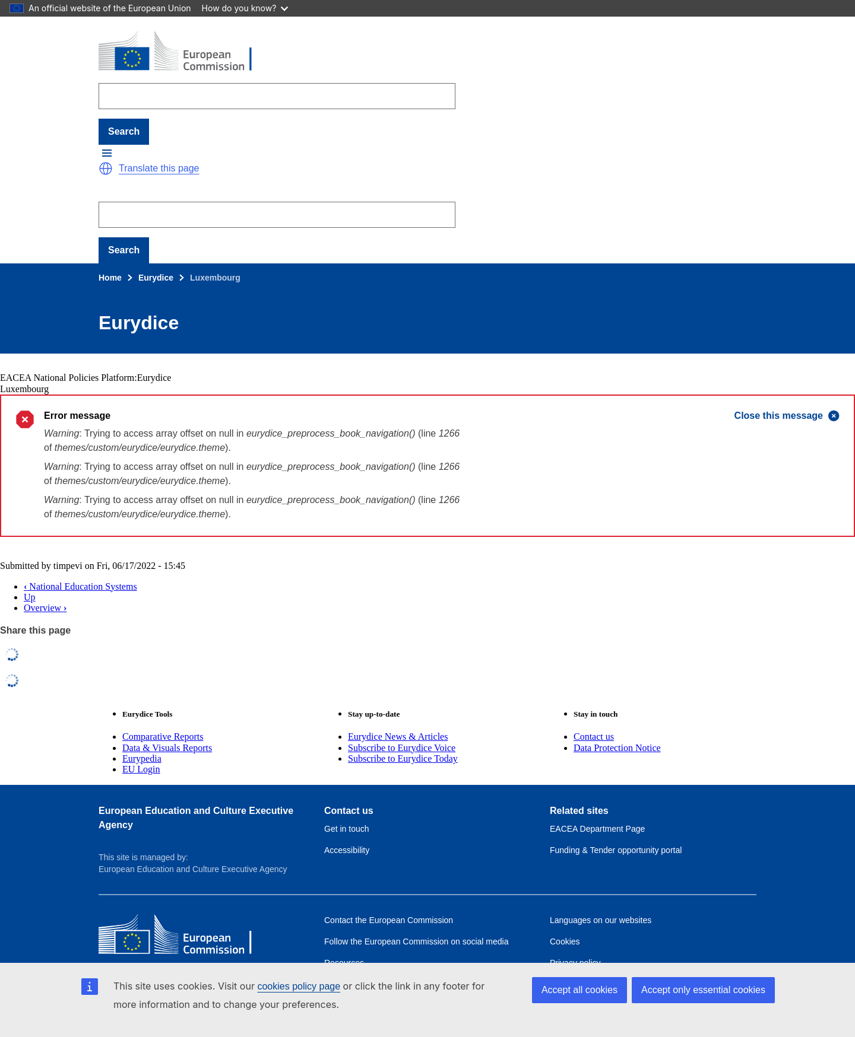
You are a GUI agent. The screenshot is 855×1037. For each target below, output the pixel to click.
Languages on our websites (600, 920)
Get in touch (346, 829)
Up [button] (30, 597)
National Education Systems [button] (80, 586)
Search (124, 131)
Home (110, 277)
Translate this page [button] (159, 168)
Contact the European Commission (388, 920)
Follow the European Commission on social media (416, 941)
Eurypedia (142, 758)
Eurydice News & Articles (398, 736)
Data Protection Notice (617, 748)
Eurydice (155, 277)
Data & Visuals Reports (167, 748)
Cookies (565, 941)
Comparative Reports (162, 736)
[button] (107, 153)
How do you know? (245, 8)
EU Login (141, 769)
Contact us (594, 736)
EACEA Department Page (597, 829)
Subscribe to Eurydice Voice (401, 748)
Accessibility (346, 850)
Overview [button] (45, 608)
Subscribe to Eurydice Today (403, 758)
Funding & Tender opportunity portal (616, 850)
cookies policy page (298, 986)
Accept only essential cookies (703, 990)
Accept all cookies (580, 990)
